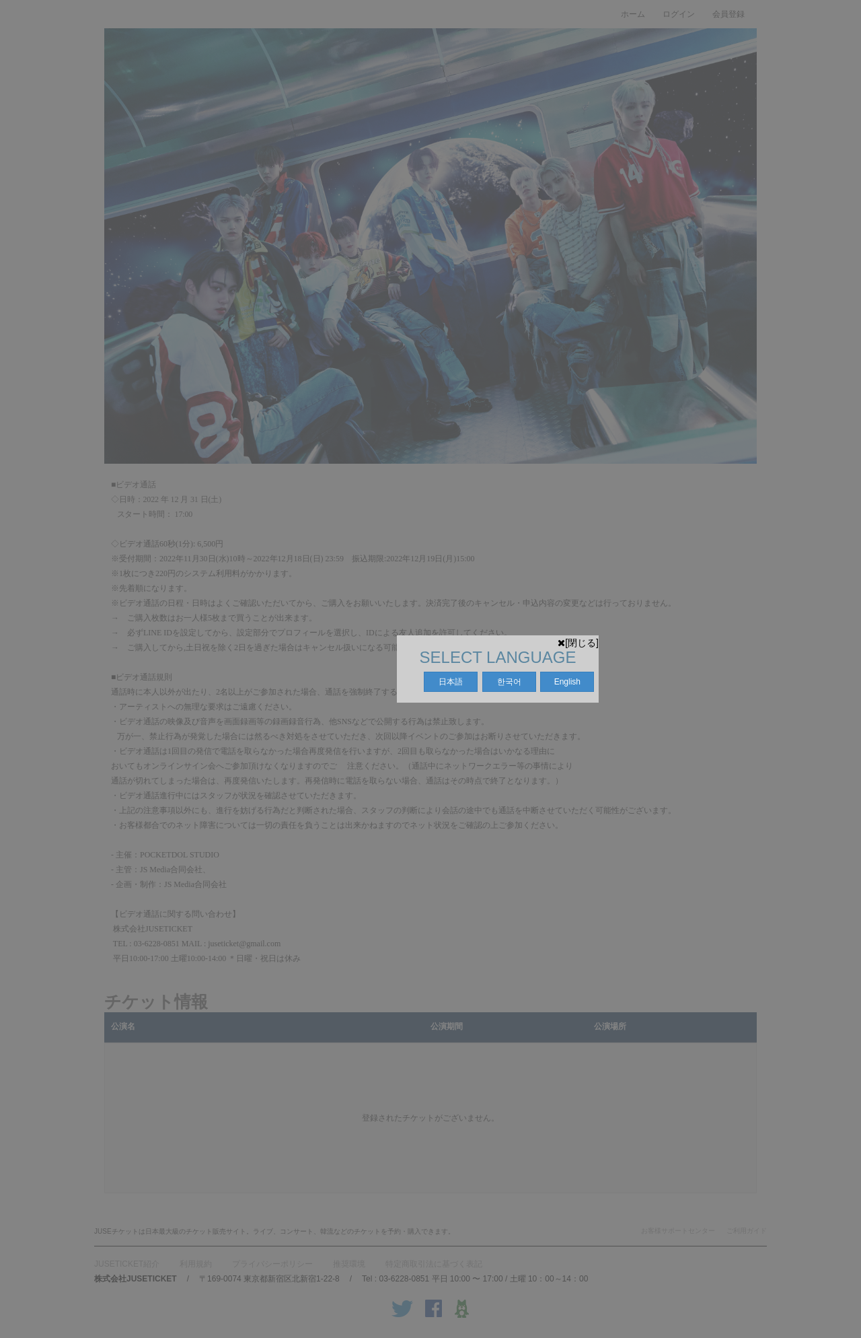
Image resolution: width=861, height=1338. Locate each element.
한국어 (509, 681)
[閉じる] (578, 642)
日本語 (451, 681)
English (567, 681)
